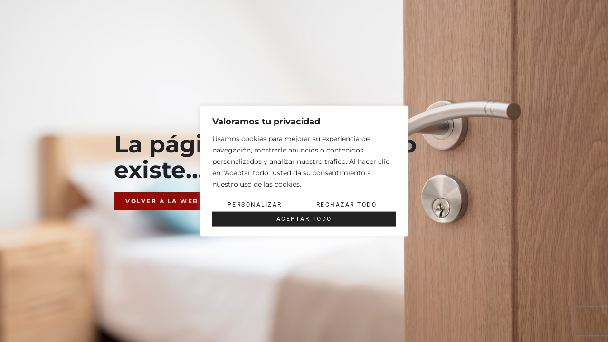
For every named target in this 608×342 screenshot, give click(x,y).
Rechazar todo (346, 204)
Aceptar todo (304, 219)
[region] (304, 171)
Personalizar (255, 204)
